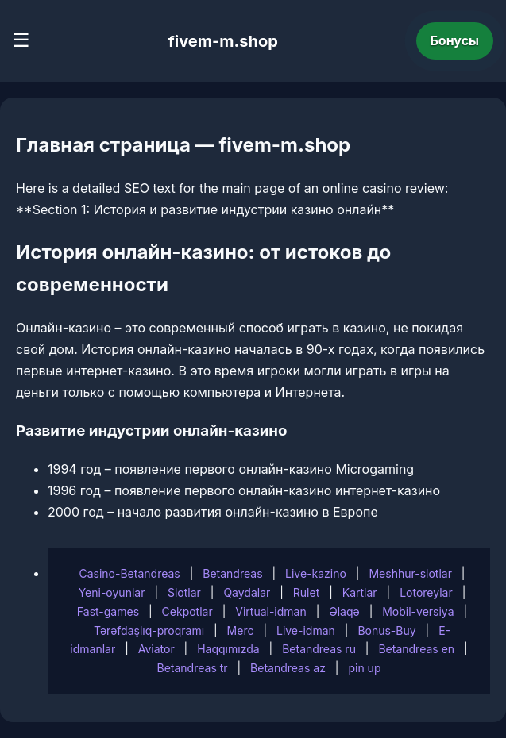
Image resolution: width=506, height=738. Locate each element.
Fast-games (108, 611)
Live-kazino (315, 573)
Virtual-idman (270, 611)
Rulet (306, 592)
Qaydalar (246, 592)
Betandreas (232, 573)
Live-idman (305, 630)
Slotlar (184, 592)
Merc (240, 630)
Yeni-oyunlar (112, 592)
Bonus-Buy (386, 630)
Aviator (156, 648)
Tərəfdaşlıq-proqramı (149, 630)
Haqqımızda (228, 648)
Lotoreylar (426, 592)
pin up (364, 668)
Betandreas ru (319, 648)
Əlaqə (344, 611)
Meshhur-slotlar (410, 573)
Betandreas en (416, 648)
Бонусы (455, 40)
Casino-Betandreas (129, 573)
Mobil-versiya (418, 611)
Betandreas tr (192, 668)
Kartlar (359, 592)
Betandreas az (288, 668)
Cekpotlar (187, 611)
